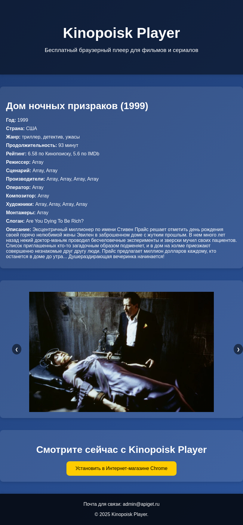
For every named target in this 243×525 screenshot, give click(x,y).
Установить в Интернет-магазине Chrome (121, 468)
